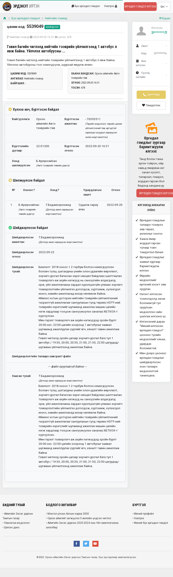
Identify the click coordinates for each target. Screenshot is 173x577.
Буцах (164, 18)
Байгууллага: (21, 119)
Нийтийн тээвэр (56, 18)
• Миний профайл (143, 513)
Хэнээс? (29, 190)
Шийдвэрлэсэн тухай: (23, 269)
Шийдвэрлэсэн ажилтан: (23, 239)
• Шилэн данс (11, 527)
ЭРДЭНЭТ (21, 6)
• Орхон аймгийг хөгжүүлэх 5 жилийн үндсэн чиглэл (78, 518)
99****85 (151, 94)
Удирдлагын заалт (92, 192)
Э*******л (159, 33)
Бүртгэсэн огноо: (71, 148)
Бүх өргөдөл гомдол (86, 6)
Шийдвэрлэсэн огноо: (23, 254)
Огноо (115, 190)
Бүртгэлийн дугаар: (20, 148)
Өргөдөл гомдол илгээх (140, 6)
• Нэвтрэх (138, 518)
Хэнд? (54, 190)
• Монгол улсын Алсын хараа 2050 (67, 513)
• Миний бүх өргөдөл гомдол (150, 522)
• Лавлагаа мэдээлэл (16, 522)
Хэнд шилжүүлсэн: (21, 163)
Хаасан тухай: (21, 376)
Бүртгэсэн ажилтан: (71, 121)
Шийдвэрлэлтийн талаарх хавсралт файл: (41, 356)
